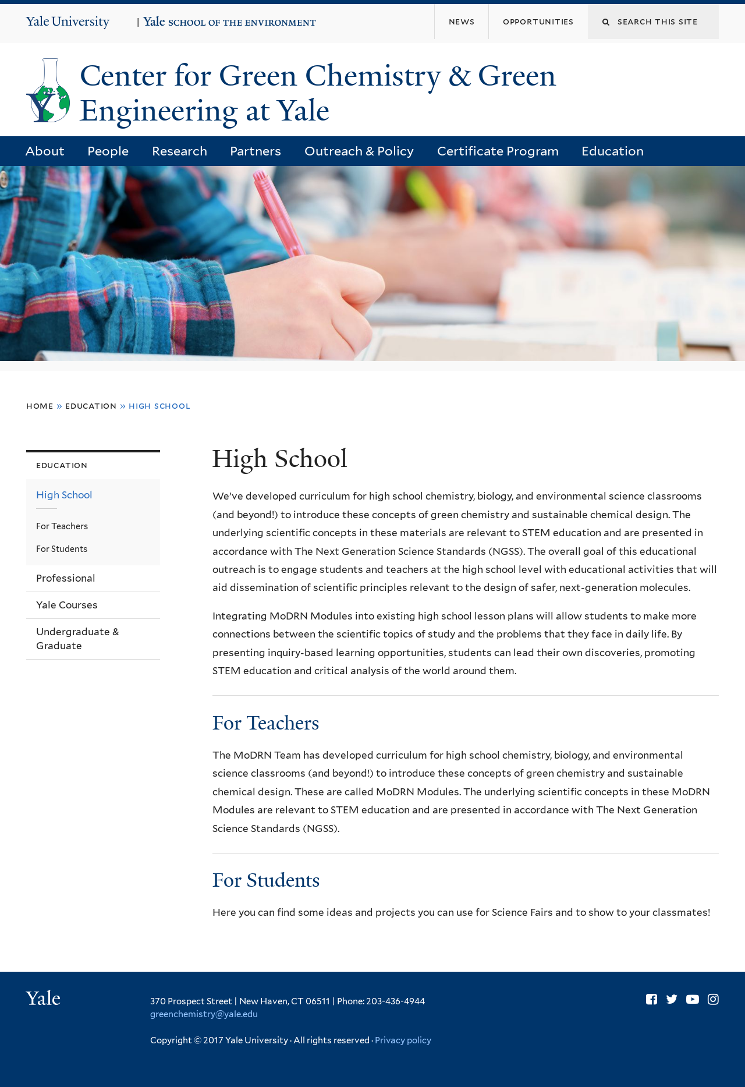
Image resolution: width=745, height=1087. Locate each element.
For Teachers (266, 723)
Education (612, 150)
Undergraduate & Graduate (77, 639)
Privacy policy (403, 1040)
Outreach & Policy (359, 150)
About (45, 150)
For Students (266, 880)
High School (64, 495)
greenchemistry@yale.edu (204, 1014)
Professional (65, 578)
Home (40, 405)
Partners (255, 150)
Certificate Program (498, 150)
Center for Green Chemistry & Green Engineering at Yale (318, 93)
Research (179, 150)
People (108, 150)
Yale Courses (67, 605)
